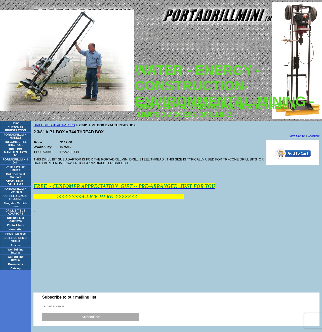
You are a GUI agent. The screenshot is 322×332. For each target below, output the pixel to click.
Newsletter (16, 229)
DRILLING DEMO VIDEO (16, 239)
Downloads (15, 264)
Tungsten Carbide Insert (15, 205)
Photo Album (15, 225)
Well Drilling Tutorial (15, 251)
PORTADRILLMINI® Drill (15, 161)
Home (15, 122)
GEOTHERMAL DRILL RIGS (15, 183)
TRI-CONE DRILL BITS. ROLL (15, 143)
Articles (16, 245)
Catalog (16, 268)
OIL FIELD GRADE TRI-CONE (16, 197)
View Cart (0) (298, 135)
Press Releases (15, 233)
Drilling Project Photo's (15, 168)
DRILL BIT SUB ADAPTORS (15, 212)
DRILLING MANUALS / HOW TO (15, 152)
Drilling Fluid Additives (15, 219)
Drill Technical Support (15, 176)
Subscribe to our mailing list (69, 297)
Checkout (313, 135)
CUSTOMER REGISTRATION (15, 129)
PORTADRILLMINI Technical (15, 190)
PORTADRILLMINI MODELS (15, 136)
